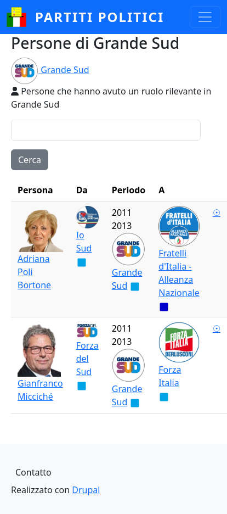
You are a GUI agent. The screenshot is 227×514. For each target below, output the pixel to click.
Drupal (86, 490)
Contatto (33, 472)
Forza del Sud (87, 358)
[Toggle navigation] (205, 17)
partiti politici (99, 17)
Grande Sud (65, 70)
